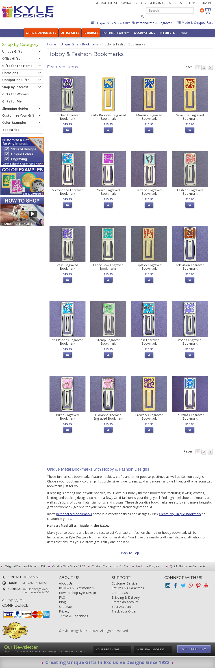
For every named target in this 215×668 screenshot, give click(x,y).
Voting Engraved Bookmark (190, 342)
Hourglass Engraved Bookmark (189, 416)
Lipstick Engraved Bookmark (149, 267)
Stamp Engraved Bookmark (108, 342)
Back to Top (130, 553)
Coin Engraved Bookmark (149, 342)
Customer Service (153, 2)
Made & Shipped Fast (197, 22)
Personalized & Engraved (153, 23)
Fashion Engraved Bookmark (190, 192)
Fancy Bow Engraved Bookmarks (108, 267)
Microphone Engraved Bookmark (67, 192)
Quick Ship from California (186, 566)
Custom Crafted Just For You (109, 566)
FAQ (62, 598)
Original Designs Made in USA (24, 566)
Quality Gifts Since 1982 (67, 566)
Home (51, 44)
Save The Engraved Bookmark (190, 117)
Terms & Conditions (73, 616)
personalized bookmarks (74, 514)
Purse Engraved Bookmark (67, 416)
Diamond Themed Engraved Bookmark (108, 416)
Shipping (192, 2)
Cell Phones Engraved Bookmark (67, 342)
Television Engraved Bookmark (189, 267)
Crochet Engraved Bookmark (67, 117)
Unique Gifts (69, 44)
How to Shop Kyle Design (77, 593)
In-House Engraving (148, 566)
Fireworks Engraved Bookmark (149, 416)
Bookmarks (90, 44)
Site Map (65, 607)
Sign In (206, 2)
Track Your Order (124, 611)
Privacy (64, 611)
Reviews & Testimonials (76, 588)
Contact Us (129, 2)
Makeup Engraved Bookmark (149, 117)
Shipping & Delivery (126, 598)
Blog (62, 602)
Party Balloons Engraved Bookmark (108, 117)
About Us (175, 2)
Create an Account (125, 602)
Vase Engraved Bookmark (67, 267)
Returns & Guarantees (128, 588)
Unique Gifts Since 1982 (112, 23)
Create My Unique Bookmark (180, 514)
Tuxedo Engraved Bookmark (149, 192)
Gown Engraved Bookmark (108, 192)
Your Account (121, 607)
